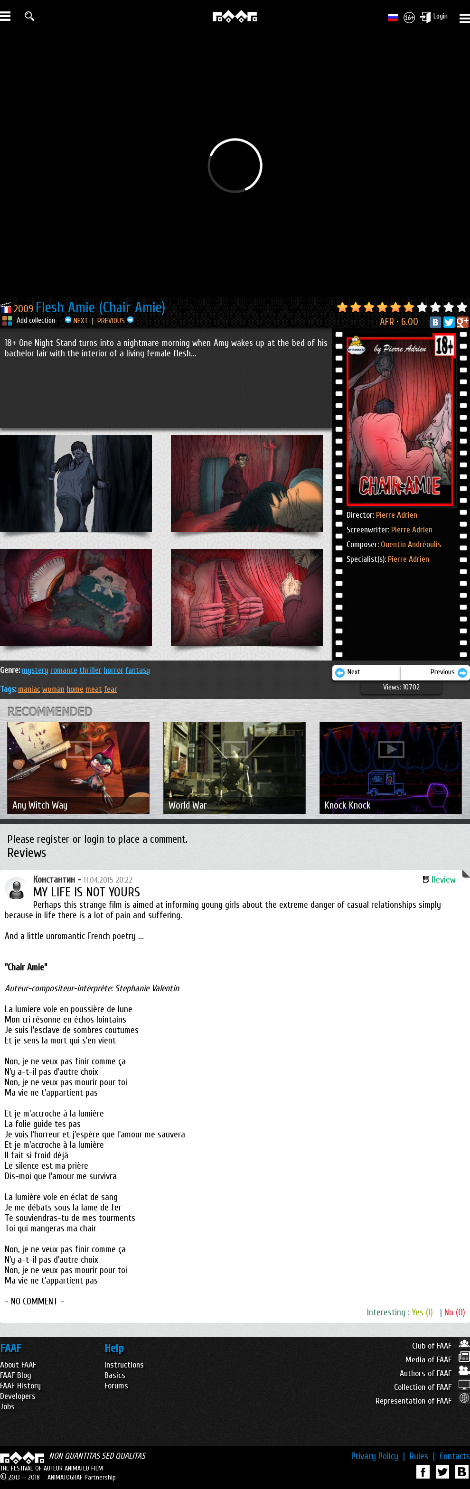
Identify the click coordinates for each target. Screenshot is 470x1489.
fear (110, 689)
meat (93, 689)
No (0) (454, 1312)
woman (53, 689)
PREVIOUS (115, 320)
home (75, 689)
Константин (54, 880)
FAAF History (20, 1386)
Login (440, 16)
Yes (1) (422, 1312)
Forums (116, 1386)
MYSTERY (35, 670)
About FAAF (18, 1365)
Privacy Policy (378, 1456)
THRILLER (90, 670)
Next (347, 673)
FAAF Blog (15, 1375)
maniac (29, 689)
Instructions (124, 1365)
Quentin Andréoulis (411, 544)
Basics (114, 1375)
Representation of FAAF (423, 1401)
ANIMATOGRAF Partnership (81, 1477)
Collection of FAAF (432, 1387)
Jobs (7, 1407)
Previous (449, 673)
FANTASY (137, 670)
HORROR (113, 670)
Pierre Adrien (396, 515)
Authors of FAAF (435, 1373)
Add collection (36, 320)
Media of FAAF (437, 1360)
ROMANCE (63, 670)
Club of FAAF (441, 1346)
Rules (422, 1456)
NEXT (76, 320)
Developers (18, 1396)
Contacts (455, 1456)
